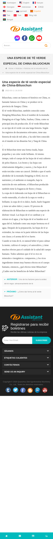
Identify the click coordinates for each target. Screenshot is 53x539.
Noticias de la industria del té (36, 68)
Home (9, 68)
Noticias (19, 68)
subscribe (41, 340)
